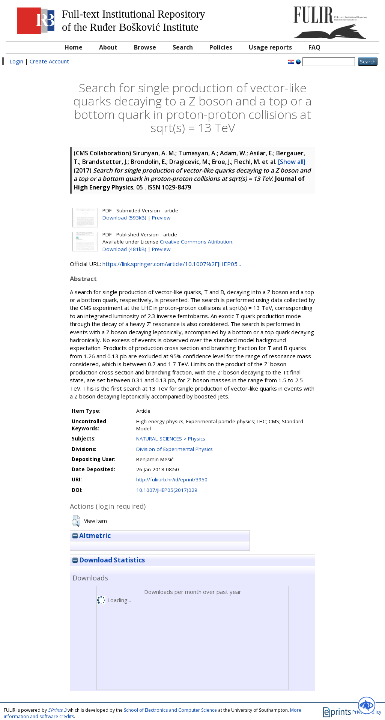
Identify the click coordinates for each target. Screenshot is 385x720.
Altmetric (91, 535)
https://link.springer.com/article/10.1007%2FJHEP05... (171, 264)
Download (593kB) (124, 217)
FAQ (314, 47)
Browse (145, 47)
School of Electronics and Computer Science (170, 710)
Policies (220, 47)
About (108, 47)
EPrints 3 (57, 710)
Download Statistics (108, 560)
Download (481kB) (124, 249)
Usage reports (270, 47)
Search (183, 47)
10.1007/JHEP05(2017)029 (166, 490)
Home (74, 47)
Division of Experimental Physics (174, 449)
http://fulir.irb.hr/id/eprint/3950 (172, 479)
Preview (161, 217)
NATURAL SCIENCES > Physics (170, 438)
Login (16, 61)
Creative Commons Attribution (196, 241)
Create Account (49, 61)
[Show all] (291, 162)
